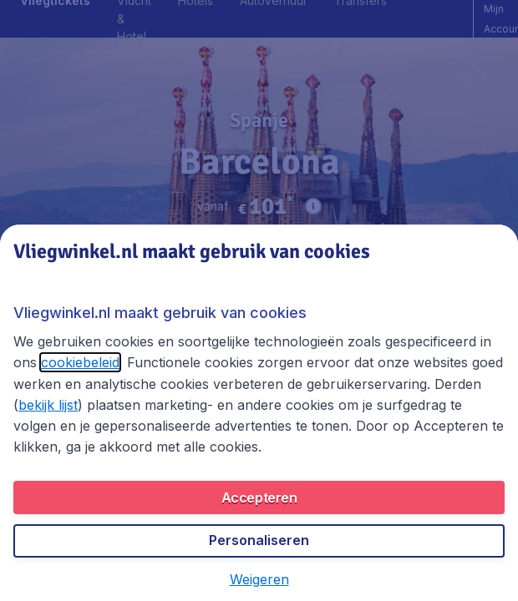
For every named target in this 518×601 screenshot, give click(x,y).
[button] (259, 579)
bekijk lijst (48, 404)
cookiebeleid (80, 362)
